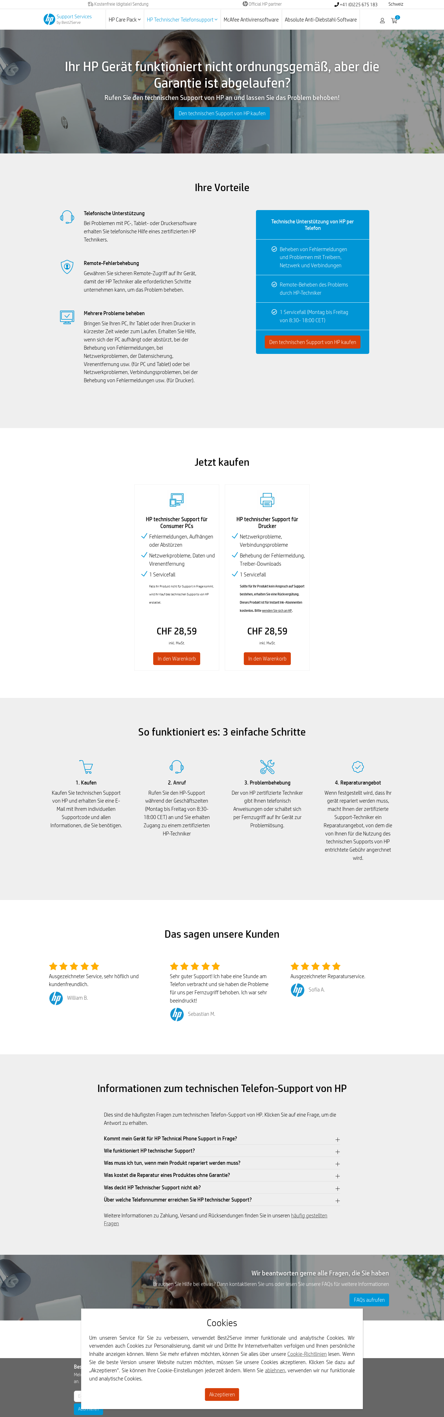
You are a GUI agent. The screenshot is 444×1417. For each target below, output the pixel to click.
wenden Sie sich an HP (277, 610)
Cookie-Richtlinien (307, 1353)
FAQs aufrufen (369, 1299)
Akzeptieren (222, 1394)
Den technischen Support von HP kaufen (222, 113)
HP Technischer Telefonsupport (182, 19)
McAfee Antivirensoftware (251, 19)
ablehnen (275, 1370)
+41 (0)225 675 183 (356, 5)
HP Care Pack (125, 19)
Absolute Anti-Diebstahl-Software (321, 19)
